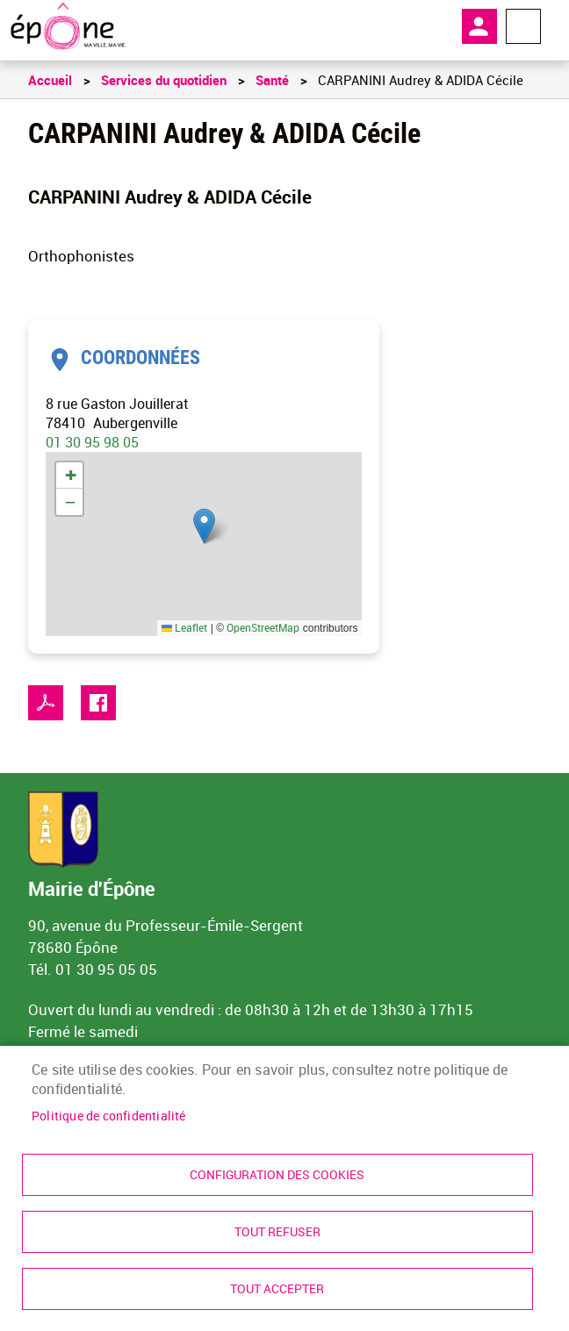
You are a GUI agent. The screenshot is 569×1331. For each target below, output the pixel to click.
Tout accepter (277, 1289)
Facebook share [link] (98, 702)
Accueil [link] (50, 80)
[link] (68, 26)
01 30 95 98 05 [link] (92, 442)
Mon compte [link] (479, 26)
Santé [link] (272, 80)
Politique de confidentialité (109, 1116)
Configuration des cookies (277, 1175)
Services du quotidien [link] (164, 80)
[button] (204, 526)
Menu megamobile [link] (523, 26)
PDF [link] (45, 702)
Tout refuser (277, 1232)
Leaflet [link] (184, 627)
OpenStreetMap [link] (263, 627)
